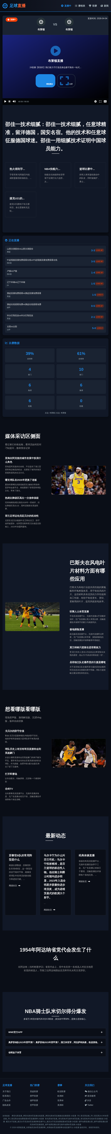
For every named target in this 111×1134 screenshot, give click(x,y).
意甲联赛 (34, 1105)
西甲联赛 (34, 1096)
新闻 (104, 6)
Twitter (89, 1105)
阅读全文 (14, 885)
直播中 (66, 6)
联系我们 (7, 1096)
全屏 (66, 81)
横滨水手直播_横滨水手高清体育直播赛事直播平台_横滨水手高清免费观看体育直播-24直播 (42, 1122)
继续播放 (45, 81)
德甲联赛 (34, 1100)
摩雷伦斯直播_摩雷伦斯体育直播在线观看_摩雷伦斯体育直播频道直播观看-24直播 (44, 1116)
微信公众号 (91, 1091)
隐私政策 (7, 1105)
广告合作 (7, 1100)
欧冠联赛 (61, 1091)
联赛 (93, 6)
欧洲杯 (60, 1096)
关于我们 (7, 1091)
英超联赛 (34, 1091)
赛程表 (80, 6)
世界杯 (60, 1100)
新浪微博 (90, 1096)
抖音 (88, 1100)
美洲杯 (60, 1105)
